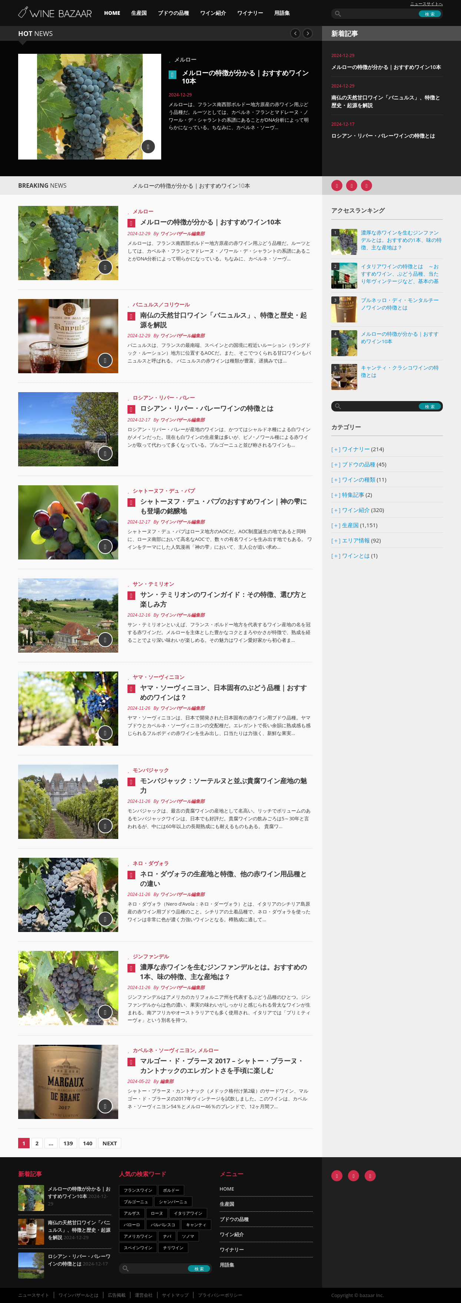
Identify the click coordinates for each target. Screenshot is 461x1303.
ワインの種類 (358, 479)
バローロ (132, 1224)
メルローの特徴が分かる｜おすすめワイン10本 (245, 77)
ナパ (167, 1236)
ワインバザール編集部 (182, 233)
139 (68, 1143)
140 (88, 1143)
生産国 (139, 12)
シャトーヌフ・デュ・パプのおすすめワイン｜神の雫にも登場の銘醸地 (223, 506)
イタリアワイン (188, 1213)
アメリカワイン (138, 1236)
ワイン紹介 (213, 12)
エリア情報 (356, 540)
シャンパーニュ (173, 1201)
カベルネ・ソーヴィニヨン (164, 1050)
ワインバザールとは (79, 1295)
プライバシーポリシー (220, 1295)
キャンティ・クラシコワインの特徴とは (400, 371)
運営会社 (144, 1295)
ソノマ (188, 1236)
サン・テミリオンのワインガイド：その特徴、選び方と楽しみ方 (223, 599)
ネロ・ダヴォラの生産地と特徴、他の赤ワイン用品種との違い (223, 878)
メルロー (185, 59)
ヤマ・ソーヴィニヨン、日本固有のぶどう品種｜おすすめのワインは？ (223, 692)
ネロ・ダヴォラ (151, 863)
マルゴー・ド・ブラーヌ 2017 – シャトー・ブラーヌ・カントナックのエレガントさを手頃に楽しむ (222, 1065)
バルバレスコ (163, 1224)
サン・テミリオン (153, 583)
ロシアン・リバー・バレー (164, 397)
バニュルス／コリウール (161, 304)
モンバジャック (151, 770)
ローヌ (157, 1213)
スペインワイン (138, 1247)
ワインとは (356, 555)
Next (307, 33)
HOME (112, 12)
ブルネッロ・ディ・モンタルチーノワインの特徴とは (400, 304)
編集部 (166, 1081)
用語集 (282, 12)
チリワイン (173, 1247)
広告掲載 (117, 1295)
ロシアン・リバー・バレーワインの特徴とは (383, 135)
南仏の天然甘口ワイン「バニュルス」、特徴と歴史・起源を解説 (223, 320)
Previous (295, 33)
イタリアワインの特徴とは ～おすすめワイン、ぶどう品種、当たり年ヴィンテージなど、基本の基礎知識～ (400, 274)
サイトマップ (175, 1295)
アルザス (132, 1213)
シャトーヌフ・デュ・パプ (164, 490)
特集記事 (353, 494)
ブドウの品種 (173, 12)
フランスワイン (138, 1190)
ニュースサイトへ (426, 3)
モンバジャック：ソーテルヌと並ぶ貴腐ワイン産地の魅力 (223, 785)
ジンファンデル (151, 956)
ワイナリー (250, 12)
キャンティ (196, 1224)
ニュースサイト (33, 1295)
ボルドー (171, 1190)
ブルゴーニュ (136, 1201)
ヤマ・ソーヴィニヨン (159, 676)
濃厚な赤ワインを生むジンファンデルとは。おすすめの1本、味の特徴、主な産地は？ (223, 971)
